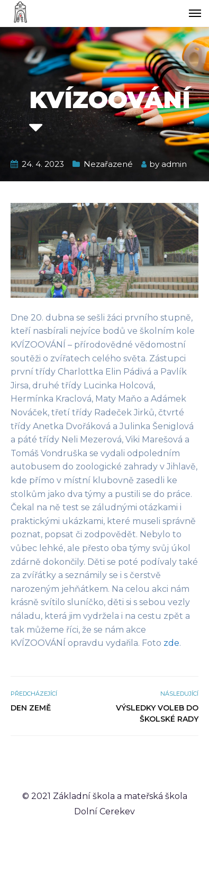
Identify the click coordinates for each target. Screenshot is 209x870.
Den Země (31, 708)
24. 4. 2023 (43, 164)
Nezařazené (108, 164)
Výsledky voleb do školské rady (157, 713)
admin (174, 164)
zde (171, 643)
